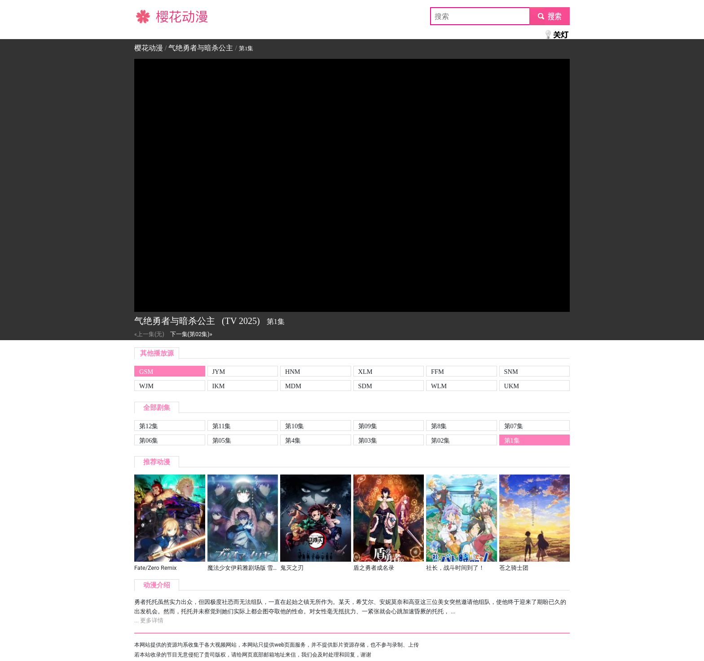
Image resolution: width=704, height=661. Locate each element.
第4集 (293, 440)
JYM (218, 371)
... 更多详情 (148, 620)
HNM (292, 371)
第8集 (439, 426)
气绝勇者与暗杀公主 (200, 48)
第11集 (221, 426)
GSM (146, 371)
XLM (365, 371)
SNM (511, 371)
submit (549, 16)
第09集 (367, 426)
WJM (146, 386)
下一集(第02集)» (191, 334)
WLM (439, 386)
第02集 (440, 440)
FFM (437, 371)
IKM (218, 386)
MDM (293, 386)
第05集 (221, 440)
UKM (511, 386)
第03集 (367, 440)
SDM (365, 386)
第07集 (513, 426)
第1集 (512, 440)
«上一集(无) (149, 334)
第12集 (148, 426)
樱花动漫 (148, 16)
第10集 (294, 426)
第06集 (148, 440)
